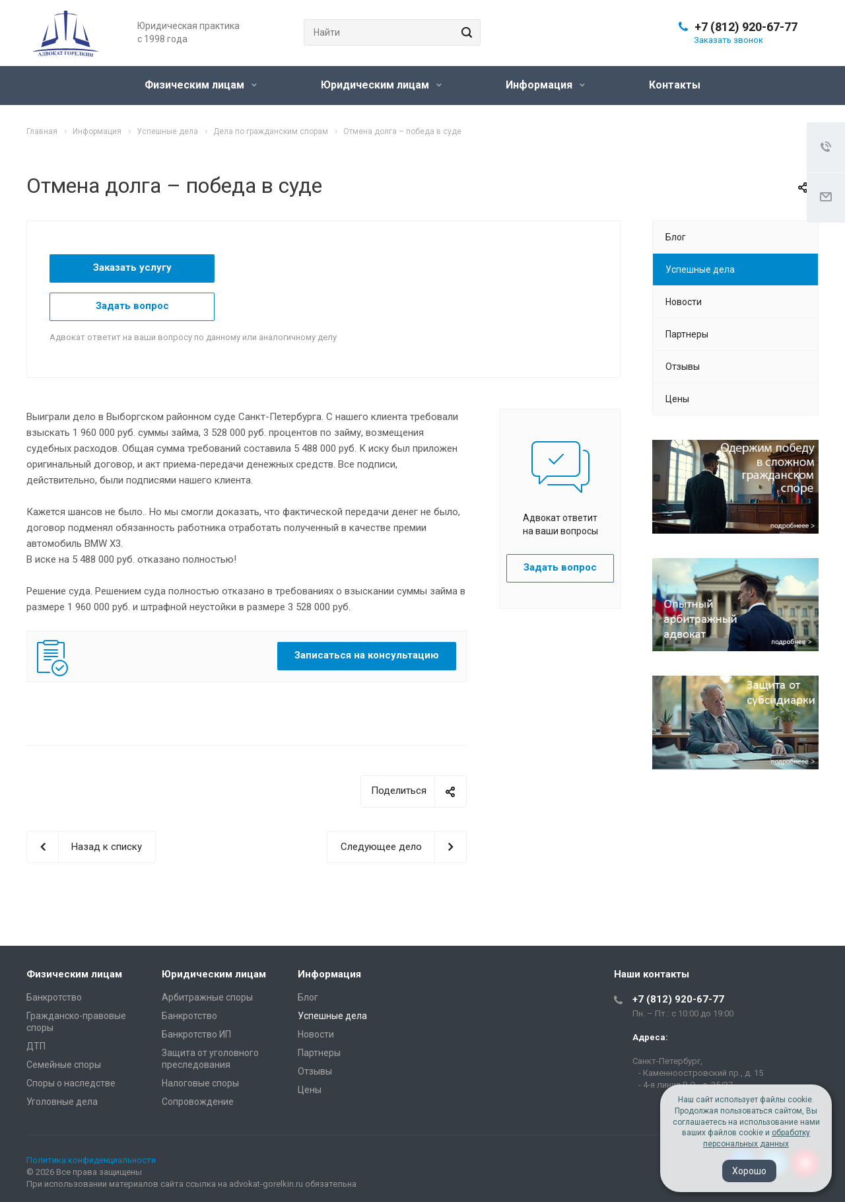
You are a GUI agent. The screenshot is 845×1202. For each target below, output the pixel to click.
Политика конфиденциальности (91, 1160)
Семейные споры (63, 1064)
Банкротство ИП (196, 1034)
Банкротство (54, 997)
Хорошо (749, 1171)
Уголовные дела (62, 1101)
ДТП (36, 1046)
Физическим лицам (201, 85)
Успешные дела (700, 269)
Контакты (674, 85)
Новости (683, 302)
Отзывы (682, 366)
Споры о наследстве (71, 1083)
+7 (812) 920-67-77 (745, 27)
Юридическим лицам (381, 85)
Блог (675, 237)
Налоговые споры (200, 1083)
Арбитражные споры (207, 997)
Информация (545, 85)
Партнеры (686, 334)
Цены (677, 399)
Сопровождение (198, 1101)
